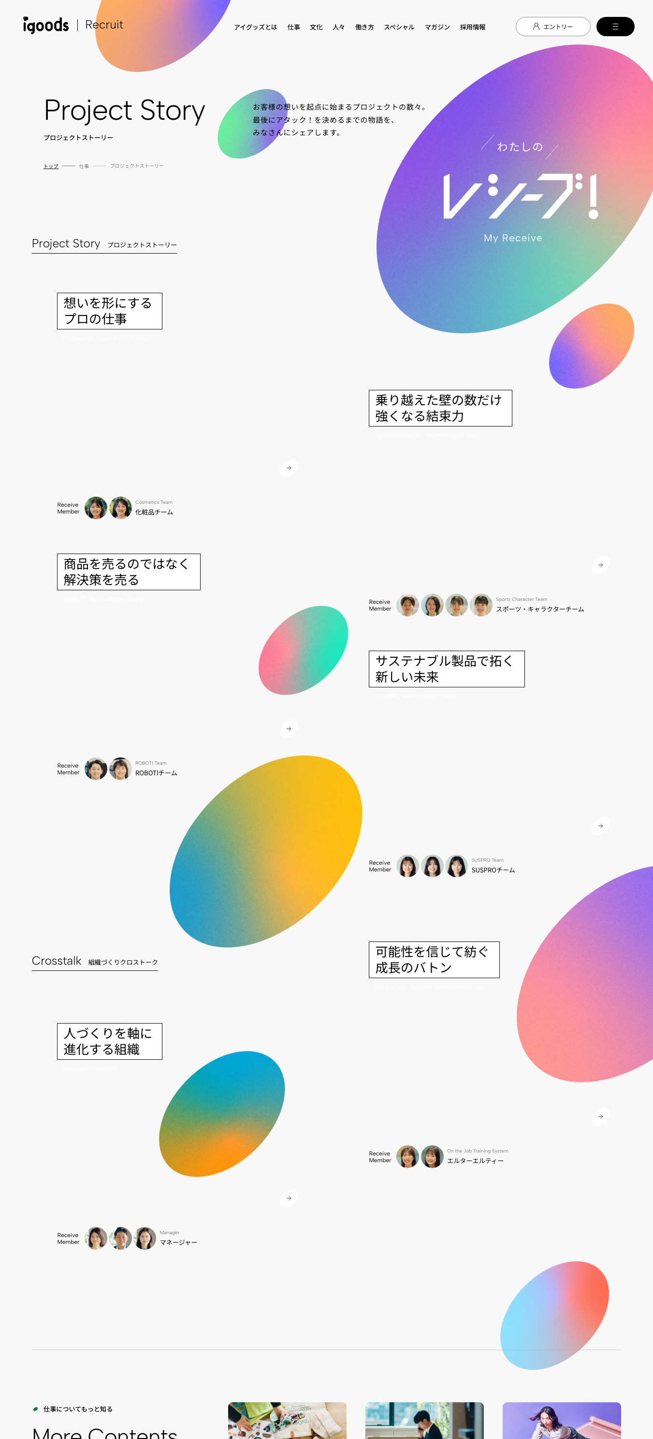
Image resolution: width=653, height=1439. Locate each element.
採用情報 (472, 26)
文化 (316, 26)
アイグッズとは (255, 26)
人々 (339, 26)
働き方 (364, 26)
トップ (51, 166)
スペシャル (399, 26)
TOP (187, 1061)
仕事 (294, 26)
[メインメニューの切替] (615, 26)
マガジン (437, 26)
